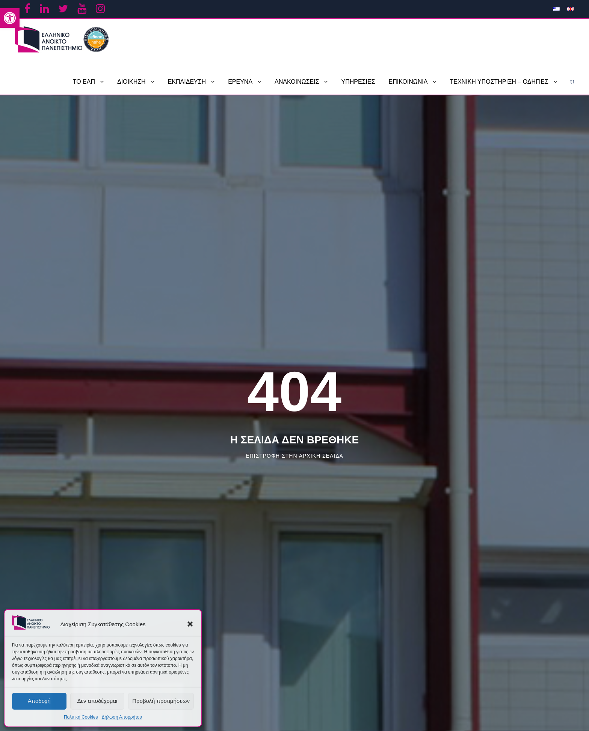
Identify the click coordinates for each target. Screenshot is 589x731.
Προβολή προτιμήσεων (161, 701)
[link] (10, 18)
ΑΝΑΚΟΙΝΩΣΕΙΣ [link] (297, 81)
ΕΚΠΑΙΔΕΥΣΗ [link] (187, 81)
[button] (190, 624)
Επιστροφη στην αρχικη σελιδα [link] (294, 456)
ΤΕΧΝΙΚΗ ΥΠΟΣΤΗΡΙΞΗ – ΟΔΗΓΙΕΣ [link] (499, 81)
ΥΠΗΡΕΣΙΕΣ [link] (358, 81)
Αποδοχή (39, 701)
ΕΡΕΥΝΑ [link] (240, 81)
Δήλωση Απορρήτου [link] (121, 717)
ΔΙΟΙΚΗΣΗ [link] (131, 81)
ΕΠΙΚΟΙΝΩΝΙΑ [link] (408, 81)
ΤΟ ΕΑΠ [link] (84, 81)
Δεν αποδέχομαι (97, 701)
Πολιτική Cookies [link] (81, 717)
